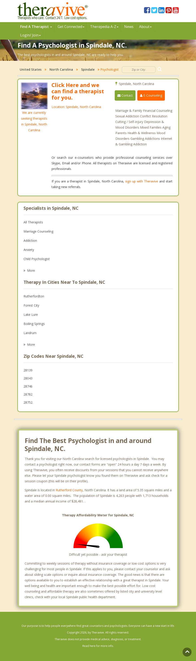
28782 (28, 394)
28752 (28, 402)
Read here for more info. (98, 646)
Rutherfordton (34, 296)
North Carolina (61, 69)
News (129, 26)
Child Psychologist (37, 259)
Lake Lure (31, 314)
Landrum (30, 333)
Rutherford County (69, 490)
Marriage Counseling (38, 231)
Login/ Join (30, 35)
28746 (28, 386)
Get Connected (71, 26)
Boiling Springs (34, 324)
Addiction (30, 240)
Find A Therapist (36, 26)
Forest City (31, 305)
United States (30, 69)
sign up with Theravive (141, 181)
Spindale (88, 69)
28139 (28, 370)
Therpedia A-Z (104, 26)
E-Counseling (151, 95)
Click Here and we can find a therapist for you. (78, 91)
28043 (28, 378)
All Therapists (33, 222)
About (145, 26)
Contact (125, 95)
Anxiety (29, 250)
